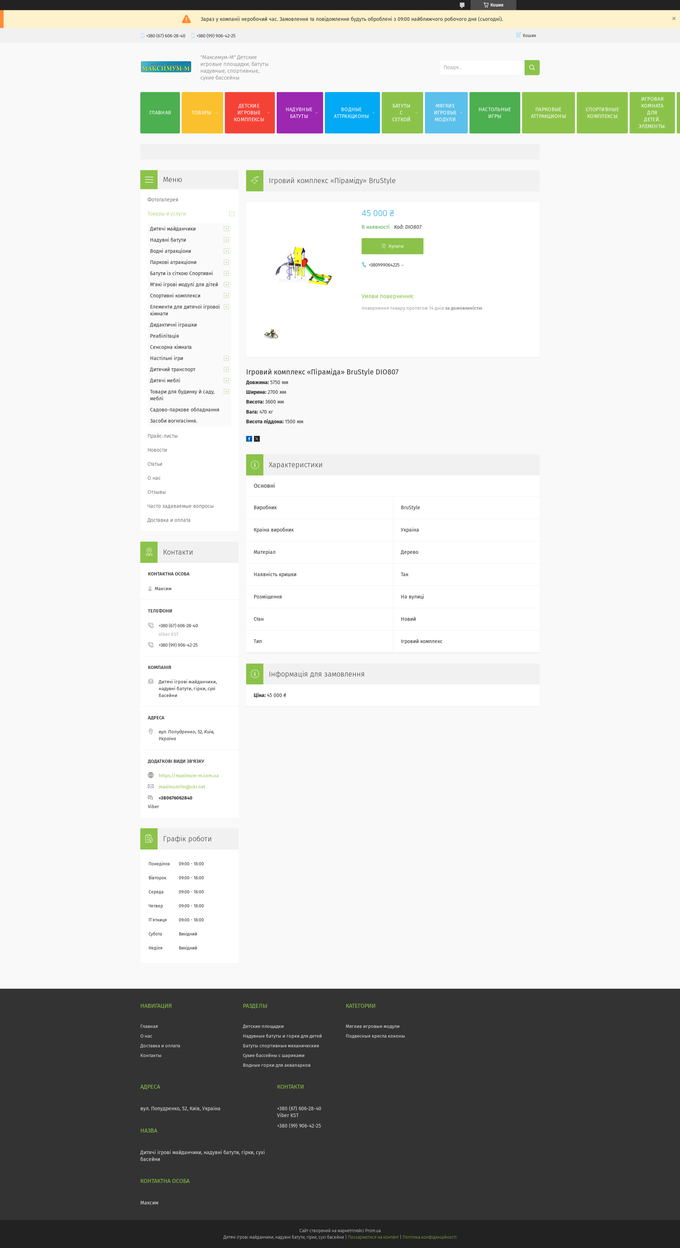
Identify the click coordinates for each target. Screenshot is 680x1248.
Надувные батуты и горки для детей (282, 1036)
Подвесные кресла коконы (375, 1036)
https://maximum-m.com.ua (189, 775)
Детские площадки (263, 1026)
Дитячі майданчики (173, 229)
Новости (157, 450)
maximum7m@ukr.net (182, 786)
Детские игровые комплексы (249, 113)
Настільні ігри (166, 358)
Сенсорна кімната (171, 347)
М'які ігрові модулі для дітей (184, 285)
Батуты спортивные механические (281, 1045)
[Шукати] (532, 67)
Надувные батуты (299, 112)
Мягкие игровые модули (445, 113)
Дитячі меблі (165, 381)
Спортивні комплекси (175, 296)
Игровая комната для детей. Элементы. (652, 112)
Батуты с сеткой (401, 113)
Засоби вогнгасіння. (173, 421)
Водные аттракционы (351, 112)
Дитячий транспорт (172, 369)
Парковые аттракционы (548, 112)
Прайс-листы (163, 436)
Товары (202, 113)
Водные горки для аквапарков (276, 1065)
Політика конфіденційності (430, 1237)
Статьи (155, 464)
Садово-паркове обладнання (184, 410)
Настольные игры (495, 112)
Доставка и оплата (169, 520)
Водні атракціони (170, 251)
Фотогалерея (163, 200)
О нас (154, 478)
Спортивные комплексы (602, 112)
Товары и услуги (167, 214)
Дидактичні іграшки (173, 325)
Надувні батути (168, 240)
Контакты (151, 1055)
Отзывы (157, 492)
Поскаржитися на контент (373, 1237)
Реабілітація (164, 336)
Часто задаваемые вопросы (181, 506)
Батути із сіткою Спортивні (181, 273)
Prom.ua (373, 1230)
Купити (396, 246)
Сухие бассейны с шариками (274, 1055)
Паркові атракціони (173, 262)
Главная (160, 113)
